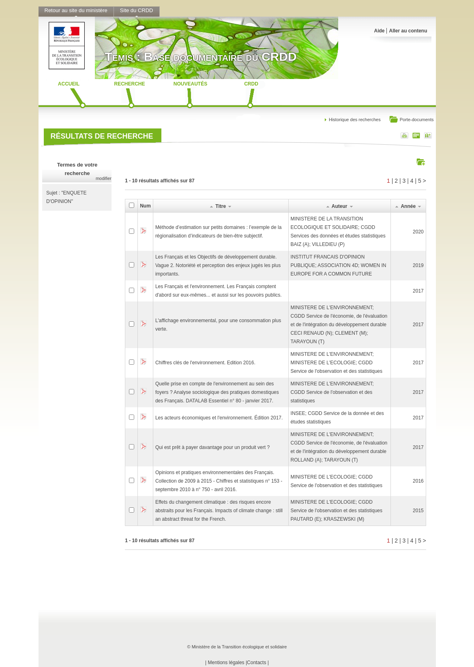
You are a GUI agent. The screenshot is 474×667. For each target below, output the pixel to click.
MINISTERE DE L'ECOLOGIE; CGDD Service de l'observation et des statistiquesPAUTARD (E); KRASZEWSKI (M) (336, 510)
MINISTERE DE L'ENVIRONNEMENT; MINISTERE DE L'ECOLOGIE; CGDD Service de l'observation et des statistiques (336, 362)
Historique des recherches (355, 119)
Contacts (256, 662)
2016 (418, 481)
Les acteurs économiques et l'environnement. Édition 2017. (219, 418)
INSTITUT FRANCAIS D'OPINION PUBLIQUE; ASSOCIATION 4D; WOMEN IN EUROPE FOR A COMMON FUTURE (338, 265)
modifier (104, 178)
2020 (418, 232)
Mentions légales (226, 662)
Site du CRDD (136, 10)
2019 (418, 265)
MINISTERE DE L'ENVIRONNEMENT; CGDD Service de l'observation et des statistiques (332, 392)
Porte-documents (411, 120)
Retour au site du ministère (76, 10)
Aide (379, 31)
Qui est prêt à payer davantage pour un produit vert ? (212, 447)
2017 (418, 291)
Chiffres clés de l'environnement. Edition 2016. (205, 363)
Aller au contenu (408, 31)
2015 (418, 510)
